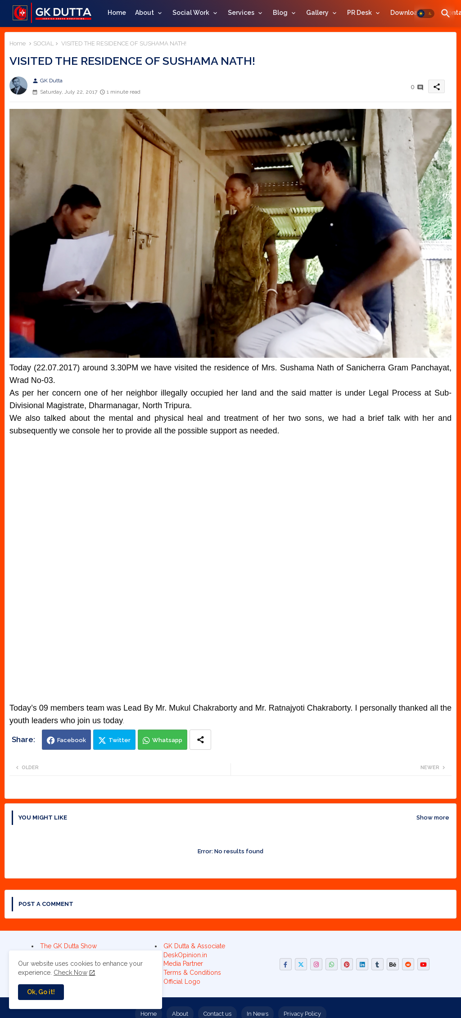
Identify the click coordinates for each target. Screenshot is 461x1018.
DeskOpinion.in (185, 955)
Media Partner (183, 963)
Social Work (190, 12)
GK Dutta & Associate (194, 946)
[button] (425, 13)
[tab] (117, 12)
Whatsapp (167, 740)
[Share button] (200, 740)
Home (117, 12)
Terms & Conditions (192, 972)
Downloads (407, 12)
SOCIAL (43, 43)
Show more (432, 817)
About (144, 12)
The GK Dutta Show (68, 946)
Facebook (71, 740)
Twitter (119, 740)
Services (241, 12)
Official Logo (181, 981)
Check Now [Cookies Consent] (70, 972)
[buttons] (286, 964)
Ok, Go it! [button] (41, 991)
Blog (280, 12)
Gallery (317, 12)
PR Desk (359, 12)
